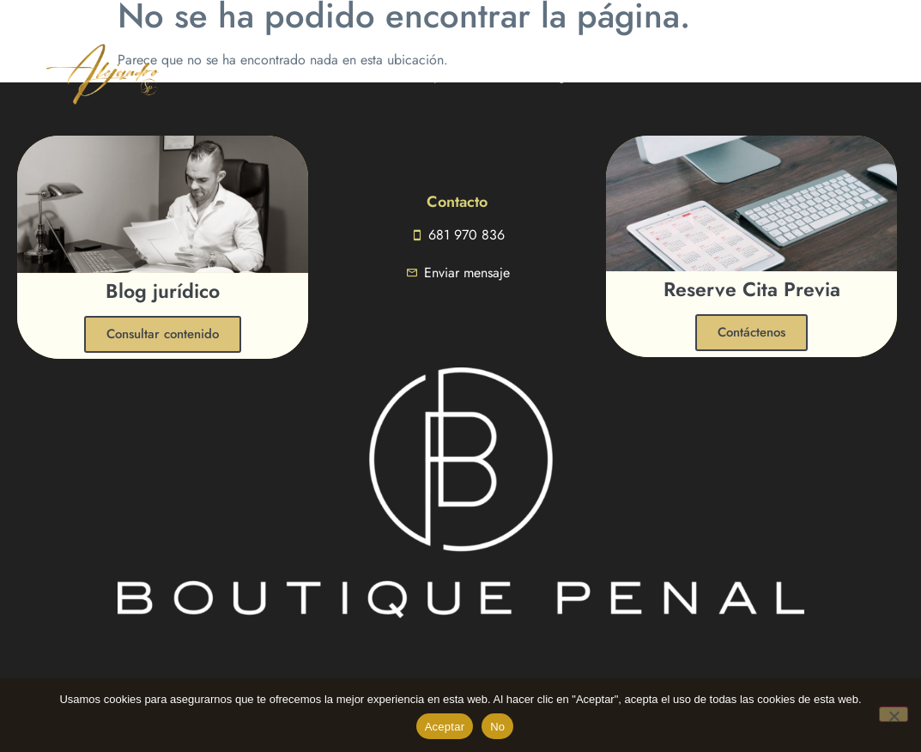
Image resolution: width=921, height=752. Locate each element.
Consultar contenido (162, 333)
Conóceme (362, 75)
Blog (552, 75)
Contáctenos (751, 332)
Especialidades (469, 75)
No (497, 726)
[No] (893, 714)
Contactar (611, 75)
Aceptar (445, 726)
